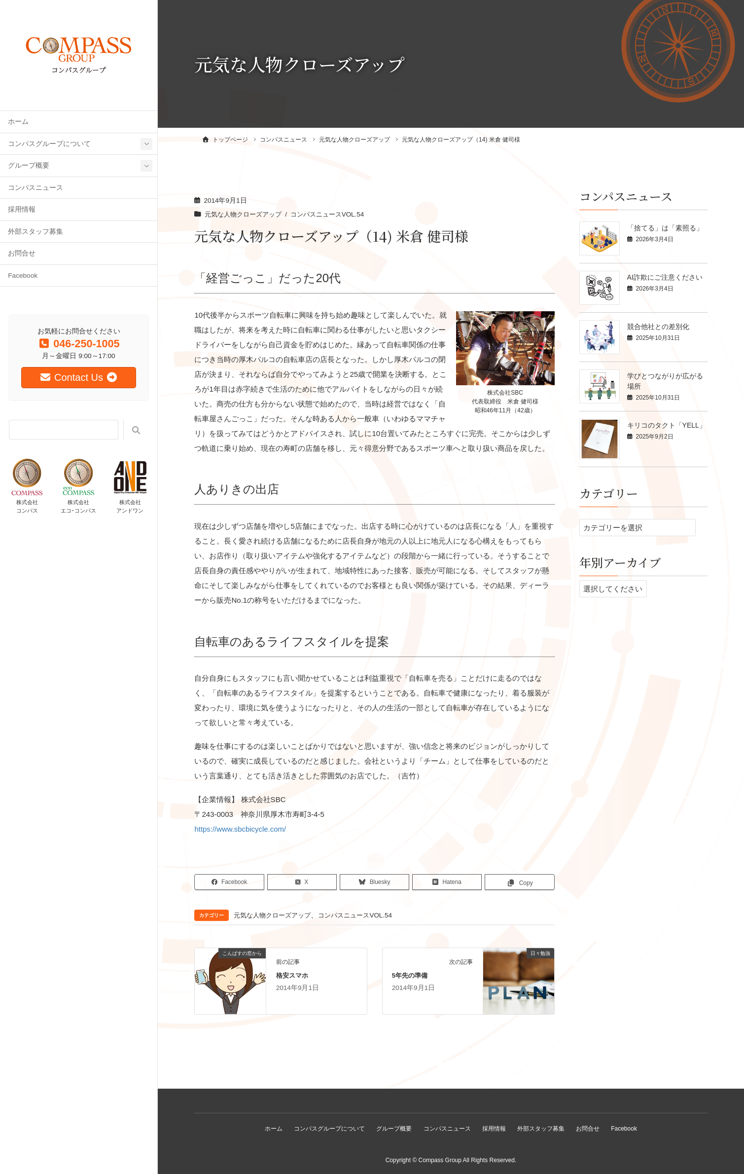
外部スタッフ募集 (35, 231)
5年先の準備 (409, 975)
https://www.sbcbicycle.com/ (240, 829)
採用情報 (21, 209)
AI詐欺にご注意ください (665, 277)
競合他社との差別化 (658, 326)
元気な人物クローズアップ (246, 214)
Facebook (22, 275)
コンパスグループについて (49, 143)
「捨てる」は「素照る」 (665, 228)
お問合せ (21, 253)
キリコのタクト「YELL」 (666, 425)
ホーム (18, 121)
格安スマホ (292, 975)
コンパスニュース (35, 187)
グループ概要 (28, 165)
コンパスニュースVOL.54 (335, 214)
